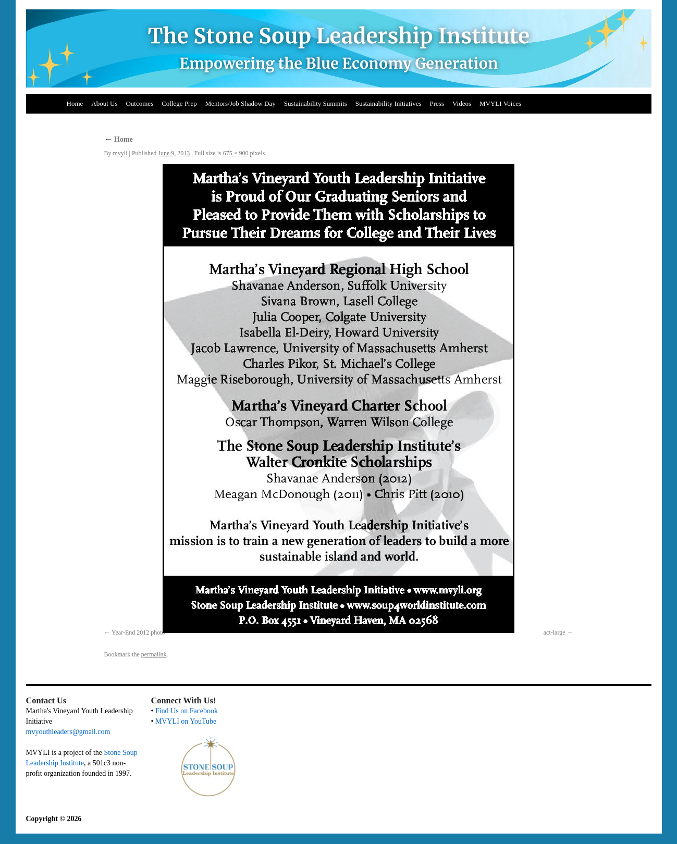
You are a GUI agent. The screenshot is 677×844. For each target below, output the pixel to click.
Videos (461, 103)
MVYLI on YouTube (185, 721)
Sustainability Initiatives (388, 103)
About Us (104, 103)
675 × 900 (236, 153)
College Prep (179, 103)
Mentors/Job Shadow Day (240, 103)
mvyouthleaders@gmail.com (68, 732)
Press (437, 103)
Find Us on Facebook (186, 711)
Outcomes (139, 103)
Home (75, 103)
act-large (554, 632)
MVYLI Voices (500, 103)
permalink (154, 654)
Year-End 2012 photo (138, 632)
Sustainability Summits (315, 103)
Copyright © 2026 (54, 819)
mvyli (120, 153)
